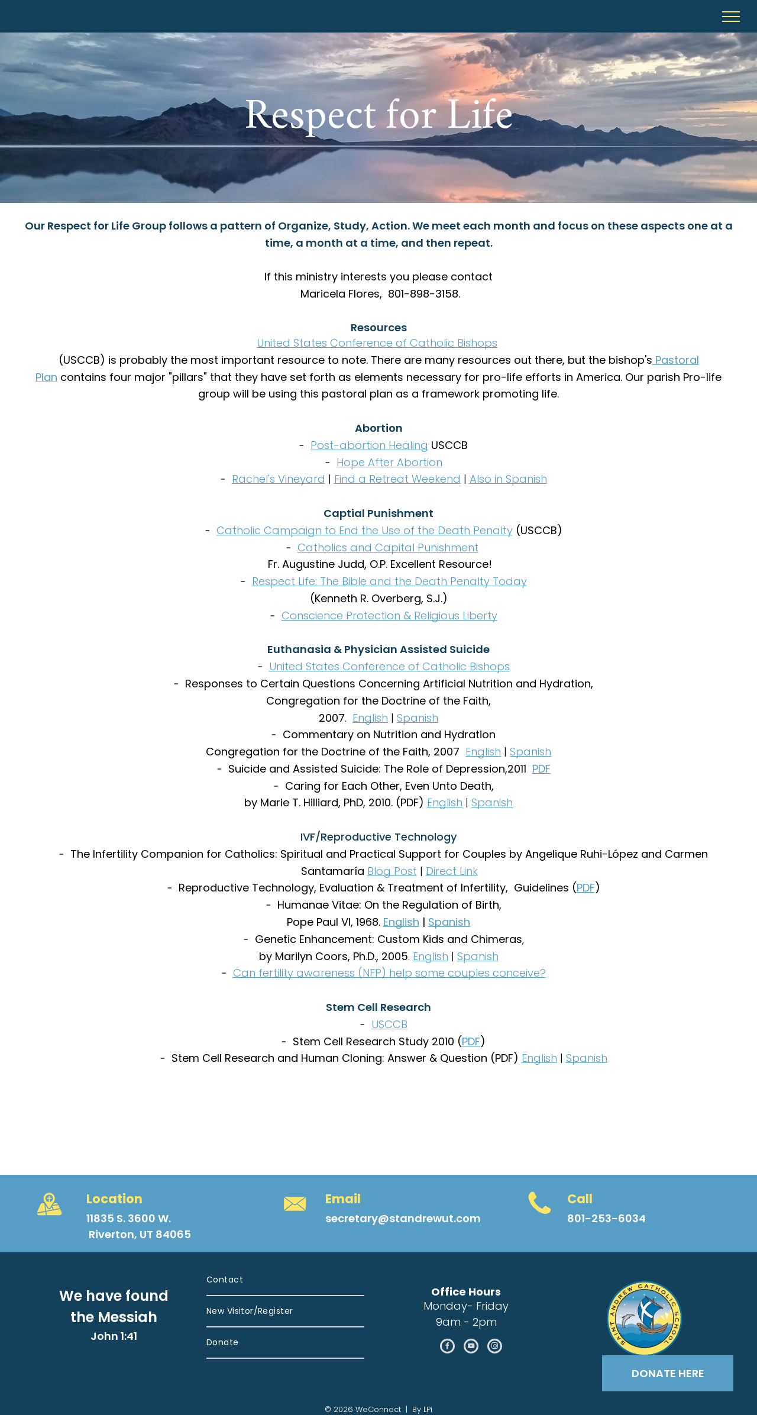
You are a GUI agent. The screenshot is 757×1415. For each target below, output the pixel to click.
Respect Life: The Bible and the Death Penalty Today (389, 581)
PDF (541, 768)
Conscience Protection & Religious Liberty (389, 615)
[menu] (731, 16)
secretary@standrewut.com (403, 1218)
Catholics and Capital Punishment (387, 547)
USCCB (389, 1024)
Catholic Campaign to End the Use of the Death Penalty (364, 530)
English (370, 717)
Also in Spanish (508, 478)
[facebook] (447, 1347)
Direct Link (452, 871)
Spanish (417, 717)
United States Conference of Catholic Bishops (377, 342)
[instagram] (494, 1347)
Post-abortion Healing (369, 445)
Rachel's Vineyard (278, 478)
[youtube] (471, 1347)
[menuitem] (285, 1280)
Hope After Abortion (389, 462)
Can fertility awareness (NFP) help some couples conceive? (389, 972)
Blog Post (392, 871)
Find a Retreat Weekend (397, 478)
